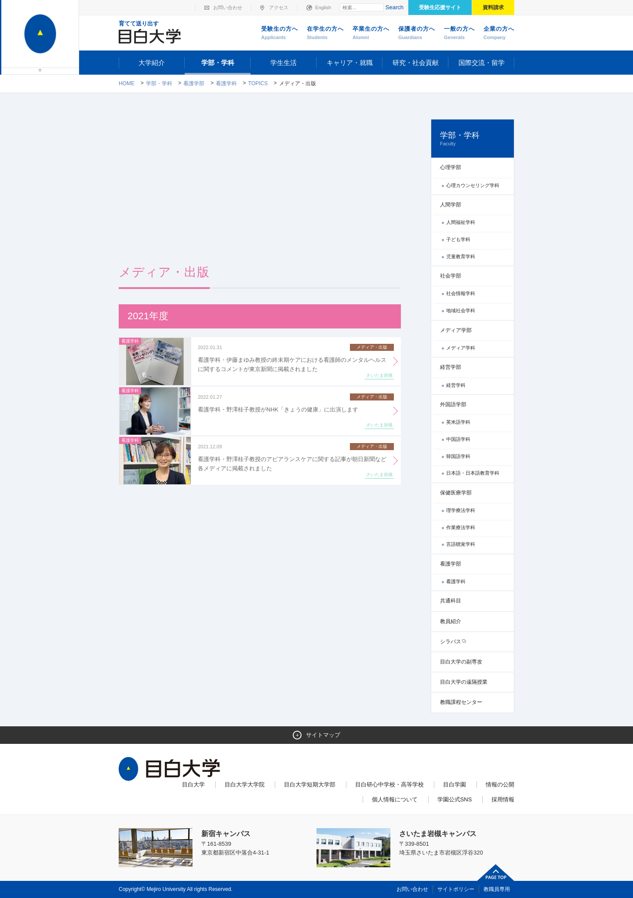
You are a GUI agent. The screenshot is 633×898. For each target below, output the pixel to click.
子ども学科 (458, 239)
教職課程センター (461, 702)
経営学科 (456, 385)
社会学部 (450, 276)
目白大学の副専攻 (461, 662)
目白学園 (454, 784)
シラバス (450, 641)
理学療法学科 (460, 510)
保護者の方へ (416, 33)
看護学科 (226, 83)
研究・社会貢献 (416, 62)
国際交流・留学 (481, 62)
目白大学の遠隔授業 (463, 682)
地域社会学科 (460, 310)
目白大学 (193, 784)
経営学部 (450, 367)
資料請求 (493, 7)
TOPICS (258, 83)
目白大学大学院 (245, 784)
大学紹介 (151, 62)
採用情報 (502, 799)
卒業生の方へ (371, 33)
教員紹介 (450, 621)
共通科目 (450, 601)
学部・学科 (217, 62)
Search (395, 7)
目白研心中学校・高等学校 (389, 784)
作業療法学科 (460, 527)
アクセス (278, 7)
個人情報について (395, 799)
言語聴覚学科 (460, 544)
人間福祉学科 (460, 222)
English (323, 7)
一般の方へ (459, 33)
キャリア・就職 (350, 62)
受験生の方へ (279, 33)
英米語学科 (458, 422)
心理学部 (450, 167)
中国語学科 (458, 439)
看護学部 (193, 83)
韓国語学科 (458, 456)
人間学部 (450, 205)
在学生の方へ (325, 33)
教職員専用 (497, 889)
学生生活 (283, 62)
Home (127, 83)
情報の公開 (500, 784)
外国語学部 (453, 404)
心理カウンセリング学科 (472, 185)
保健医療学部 (456, 493)
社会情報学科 (460, 293)
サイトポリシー (455, 889)
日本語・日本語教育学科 (472, 473)
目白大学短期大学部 (309, 784)
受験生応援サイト (440, 7)
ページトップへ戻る (495, 872)
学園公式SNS (454, 799)
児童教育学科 (460, 256)
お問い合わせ (227, 7)
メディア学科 (460, 347)
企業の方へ (499, 33)
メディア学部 (456, 330)
